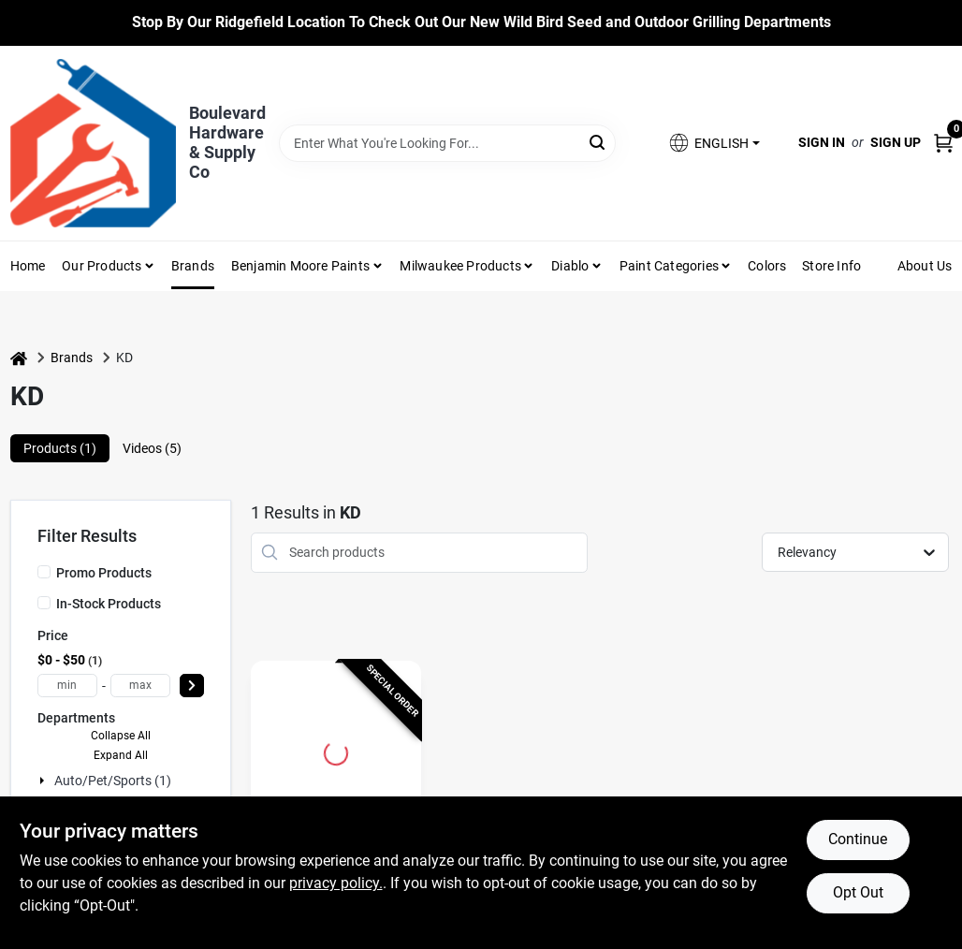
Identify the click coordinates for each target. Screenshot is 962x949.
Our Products (101, 265)
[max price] (140, 685)
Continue (857, 839)
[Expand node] (44, 780)
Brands (192, 265)
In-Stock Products (108, 603)
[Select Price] (192, 685)
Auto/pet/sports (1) (112, 780)
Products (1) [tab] (59, 448)
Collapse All (121, 735)
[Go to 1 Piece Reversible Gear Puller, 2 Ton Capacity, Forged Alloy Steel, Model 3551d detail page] (336, 750)
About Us (925, 265)
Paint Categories (669, 265)
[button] (713, 143)
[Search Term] (448, 143)
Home (28, 265)
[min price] (67, 685)
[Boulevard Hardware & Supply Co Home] (93, 143)
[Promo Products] (44, 571)
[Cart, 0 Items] (943, 143)
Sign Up (895, 142)
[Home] (18, 358)
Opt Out (858, 892)
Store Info (831, 265)
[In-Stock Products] (44, 602)
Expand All (121, 755)
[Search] (598, 141)
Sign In (821, 142)
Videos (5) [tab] (152, 448)
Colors (767, 265)
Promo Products (104, 572)
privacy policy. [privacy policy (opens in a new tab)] (336, 883)
